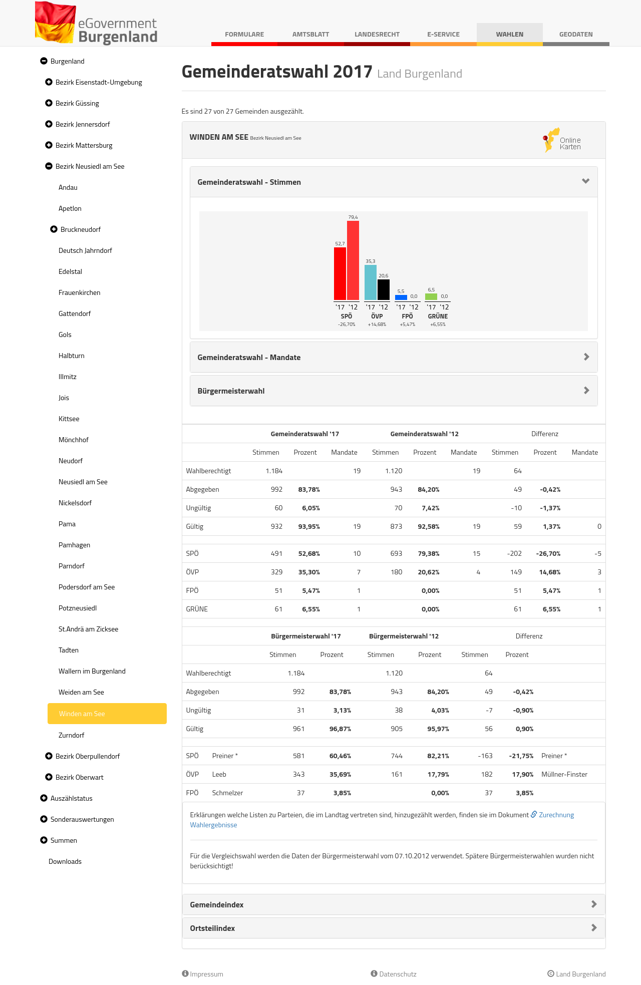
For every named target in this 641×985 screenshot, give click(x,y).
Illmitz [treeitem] (68, 376)
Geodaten (576, 34)
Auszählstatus (72, 798)
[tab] (394, 182)
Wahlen (510, 34)
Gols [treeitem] (65, 334)
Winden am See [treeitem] (82, 713)
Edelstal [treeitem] (70, 271)
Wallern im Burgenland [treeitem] (92, 671)
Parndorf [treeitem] (72, 565)
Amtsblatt (310, 34)
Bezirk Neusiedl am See (90, 166)
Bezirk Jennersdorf (83, 124)
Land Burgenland (576, 973)
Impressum (203, 973)
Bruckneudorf (81, 229)
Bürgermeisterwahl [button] (231, 391)
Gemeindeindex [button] (217, 904)
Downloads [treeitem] (65, 861)
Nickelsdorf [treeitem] (75, 502)
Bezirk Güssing (77, 103)
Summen (64, 840)
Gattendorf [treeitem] (75, 313)
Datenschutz (393, 973)
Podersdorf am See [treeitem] (87, 586)
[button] (43, 61)
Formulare (244, 34)
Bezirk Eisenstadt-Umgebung (99, 82)
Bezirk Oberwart (80, 777)
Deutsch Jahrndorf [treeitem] (85, 250)
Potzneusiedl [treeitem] (78, 607)
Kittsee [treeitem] (69, 418)
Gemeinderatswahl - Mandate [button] (249, 357)
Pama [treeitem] (67, 523)
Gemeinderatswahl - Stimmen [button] (249, 182)
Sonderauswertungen (82, 819)
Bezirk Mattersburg (84, 145)
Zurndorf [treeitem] (71, 735)
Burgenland (68, 61)
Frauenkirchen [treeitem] (80, 292)
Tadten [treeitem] (69, 649)
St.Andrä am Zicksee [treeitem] (88, 628)
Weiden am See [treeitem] (81, 692)
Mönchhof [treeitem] (74, 439)
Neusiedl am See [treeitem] (83, 481)
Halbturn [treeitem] (72, 355)
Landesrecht (377, 34)
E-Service (443, 34)
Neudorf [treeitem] (71, 460)
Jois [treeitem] (64, 397)
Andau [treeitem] (68, 187)
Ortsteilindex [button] (212, 928)
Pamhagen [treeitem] (74, 544)
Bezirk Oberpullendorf (88, 756)
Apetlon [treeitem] (70, 208)
